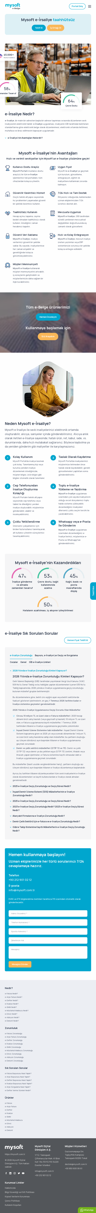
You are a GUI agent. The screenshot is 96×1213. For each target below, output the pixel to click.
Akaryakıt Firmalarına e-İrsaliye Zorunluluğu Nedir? (39, 815)
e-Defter (8, 1110)
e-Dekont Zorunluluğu (14, 1061)
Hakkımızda (10, 1188)
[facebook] (6, 1173)
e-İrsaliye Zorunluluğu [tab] (21, 655)
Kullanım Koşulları (13, 1205)
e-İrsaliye (9, 1113)
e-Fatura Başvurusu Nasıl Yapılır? (18, 1073)
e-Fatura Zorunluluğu (13, 1033)
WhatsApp (87, 1210)
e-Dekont (9, 1130)
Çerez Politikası (12, 1200)
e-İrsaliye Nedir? (11, 1004)
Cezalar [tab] (14, 662)
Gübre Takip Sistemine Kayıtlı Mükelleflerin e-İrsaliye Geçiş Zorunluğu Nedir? (49, 829)
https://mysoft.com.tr (15, 1154)
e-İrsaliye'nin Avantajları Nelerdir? (25, 137)
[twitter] (19, 1173)
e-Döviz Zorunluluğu (13, 1054)
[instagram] (14, 1173)
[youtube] (23, 1173)
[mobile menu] (89, 6)
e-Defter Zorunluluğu (13, 1040)
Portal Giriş (77, 6)
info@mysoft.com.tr (22, 890)
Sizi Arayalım (48, 336)
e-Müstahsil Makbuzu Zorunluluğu (19, 1050)
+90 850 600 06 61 (73, 1168)
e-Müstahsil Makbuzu (14, 1120)
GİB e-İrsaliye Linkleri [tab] (40, 662)
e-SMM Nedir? (11, 1007)
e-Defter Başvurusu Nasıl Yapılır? (18, 1080)
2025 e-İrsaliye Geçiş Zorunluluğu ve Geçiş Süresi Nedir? (42, 786)
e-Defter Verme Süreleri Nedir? (18, 1090)
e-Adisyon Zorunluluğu (14, 1057)
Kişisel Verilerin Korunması (17, 1196)
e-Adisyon (9, 1127)
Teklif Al (38, 26)
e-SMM (8, 1117)
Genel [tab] (23, 662)
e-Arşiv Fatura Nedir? (13, 997)
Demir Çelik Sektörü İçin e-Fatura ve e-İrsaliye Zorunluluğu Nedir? (46, 821)
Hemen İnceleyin (48, 316)
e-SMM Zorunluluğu (13, 1047)
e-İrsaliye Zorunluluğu (14, 1044)
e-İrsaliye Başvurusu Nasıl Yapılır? (18, 1083)
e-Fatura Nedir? (11, 993)
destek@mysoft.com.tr (76, 1164)
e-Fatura (8, 1103)
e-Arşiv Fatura (10, 1106)
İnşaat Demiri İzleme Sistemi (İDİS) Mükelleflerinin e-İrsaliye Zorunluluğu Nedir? (44, 793)
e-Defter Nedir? (11, 1000)
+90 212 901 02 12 (20, 880)
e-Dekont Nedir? (12, 1021)
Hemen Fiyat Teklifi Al (77, 640)
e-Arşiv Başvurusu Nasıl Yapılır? (17, 1077)
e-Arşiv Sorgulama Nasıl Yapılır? (17, 1087)
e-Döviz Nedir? (11, 1014)
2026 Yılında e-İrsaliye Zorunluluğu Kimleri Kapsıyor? (40, 670)
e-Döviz (8, 1123)
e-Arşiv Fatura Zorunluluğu (15, 1037)
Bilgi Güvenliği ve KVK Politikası (19, 1192)
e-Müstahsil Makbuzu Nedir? (16, 1010)
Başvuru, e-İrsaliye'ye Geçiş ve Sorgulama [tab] (56, 655)
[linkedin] (10, 1173)
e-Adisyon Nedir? (12, 1017)
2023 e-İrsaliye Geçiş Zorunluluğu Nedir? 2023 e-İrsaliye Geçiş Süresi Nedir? (48, 808)
